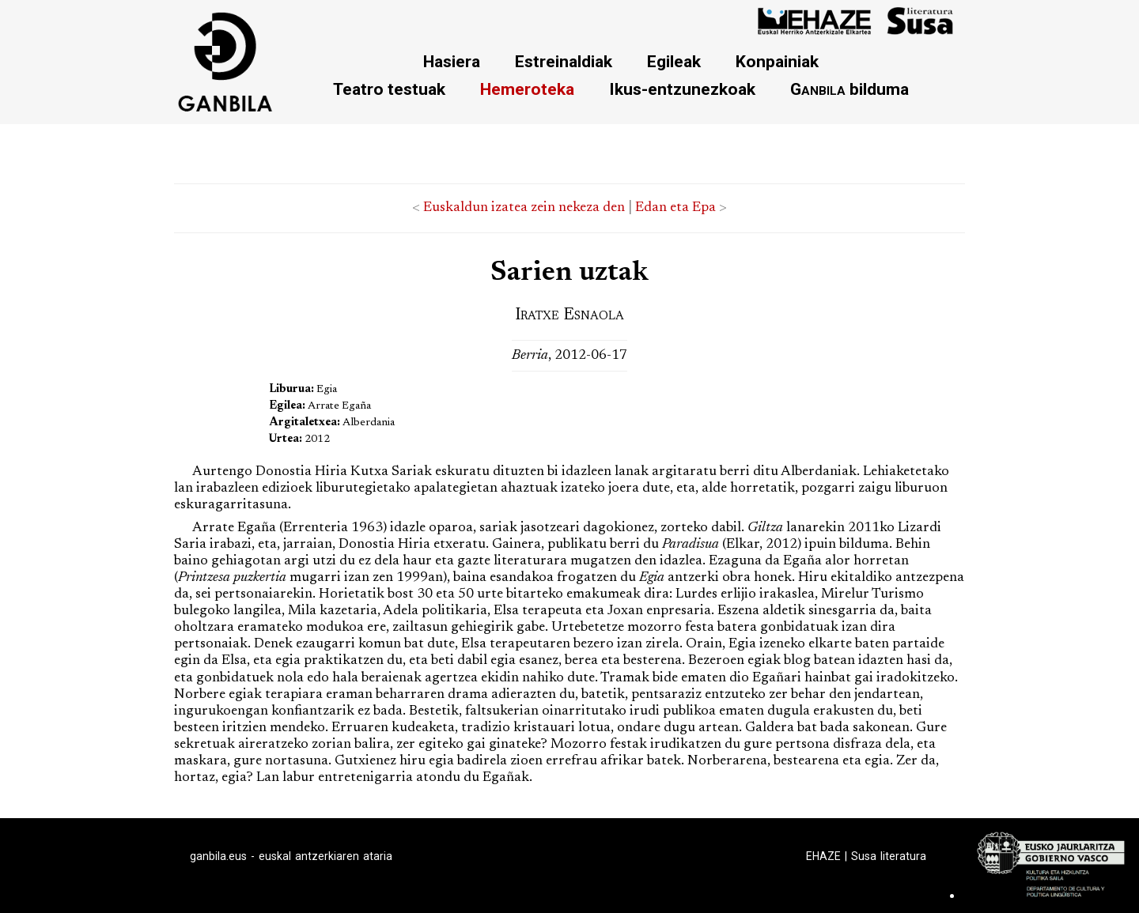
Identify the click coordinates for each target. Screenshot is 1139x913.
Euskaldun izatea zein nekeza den (524, 208)
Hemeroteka (527, 89)
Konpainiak (777, 61)
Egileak (674, 61)
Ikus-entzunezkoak (682, 89)
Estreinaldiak (563, 61)
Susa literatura (888, 856)
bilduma (849, 89)
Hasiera (451, 61)
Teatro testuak (389, 89)
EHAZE (823, 856)
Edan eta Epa (675, 208)
